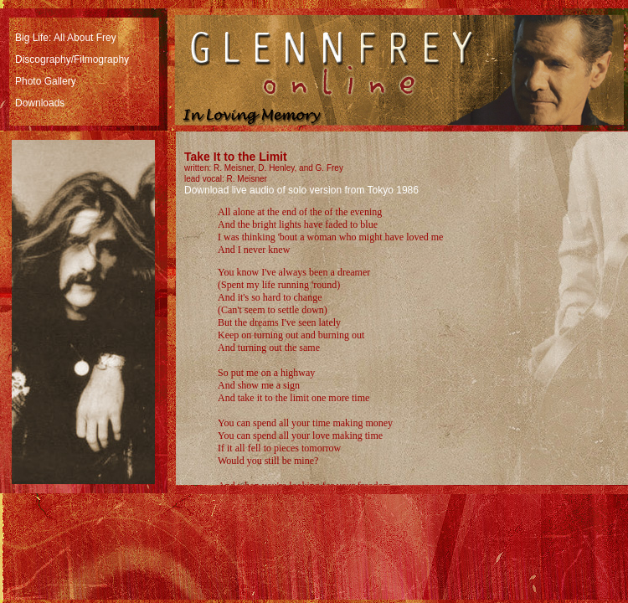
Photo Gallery (45, 81)
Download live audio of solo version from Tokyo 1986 (301, 190)
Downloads (39, 103)
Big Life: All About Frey (65, 38)
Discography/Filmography (72, 59)
